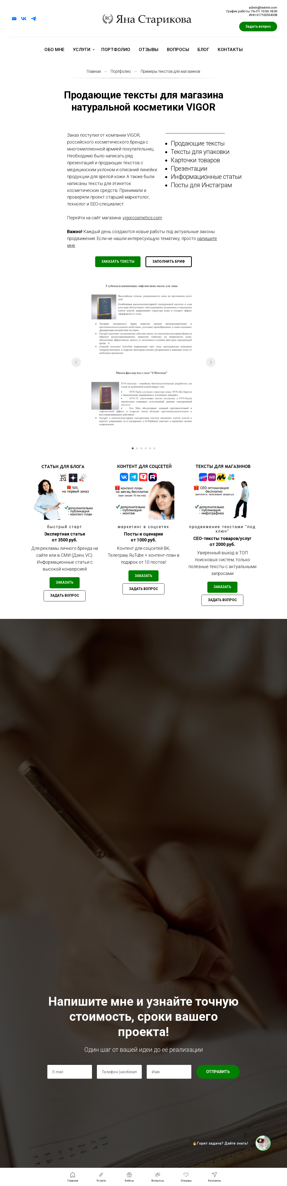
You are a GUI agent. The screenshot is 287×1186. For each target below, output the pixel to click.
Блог (203, 49)
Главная (94, 71)
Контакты (230, 49)
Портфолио (115, 49)
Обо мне (54, 49)
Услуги (82, 49)
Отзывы (149, 49)
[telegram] (33, 19)
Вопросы (178, 49)
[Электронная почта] (14, 19)
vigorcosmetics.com (142, 217)
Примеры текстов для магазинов (170, 71)
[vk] (24, 19)
